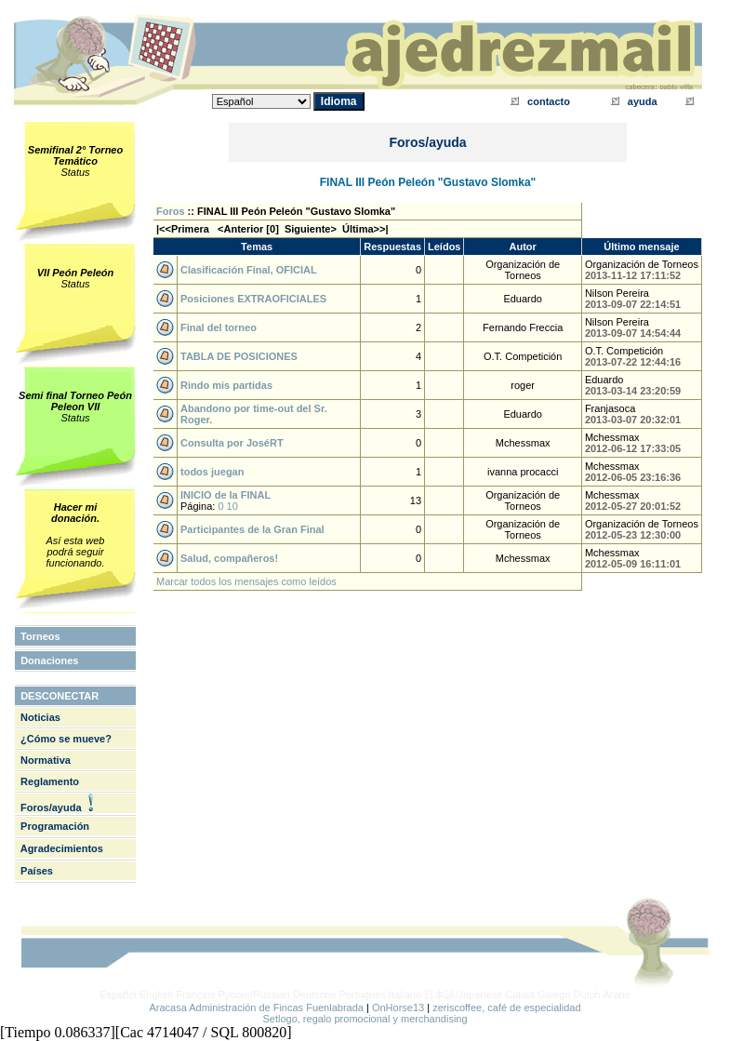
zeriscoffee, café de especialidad (506, 1007)
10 (232, 506)
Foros (170, 211)
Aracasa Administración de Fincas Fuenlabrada (256, 1007)
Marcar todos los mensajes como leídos (246, 581)
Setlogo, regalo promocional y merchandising (364, 1018)
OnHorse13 (398, 1007)
